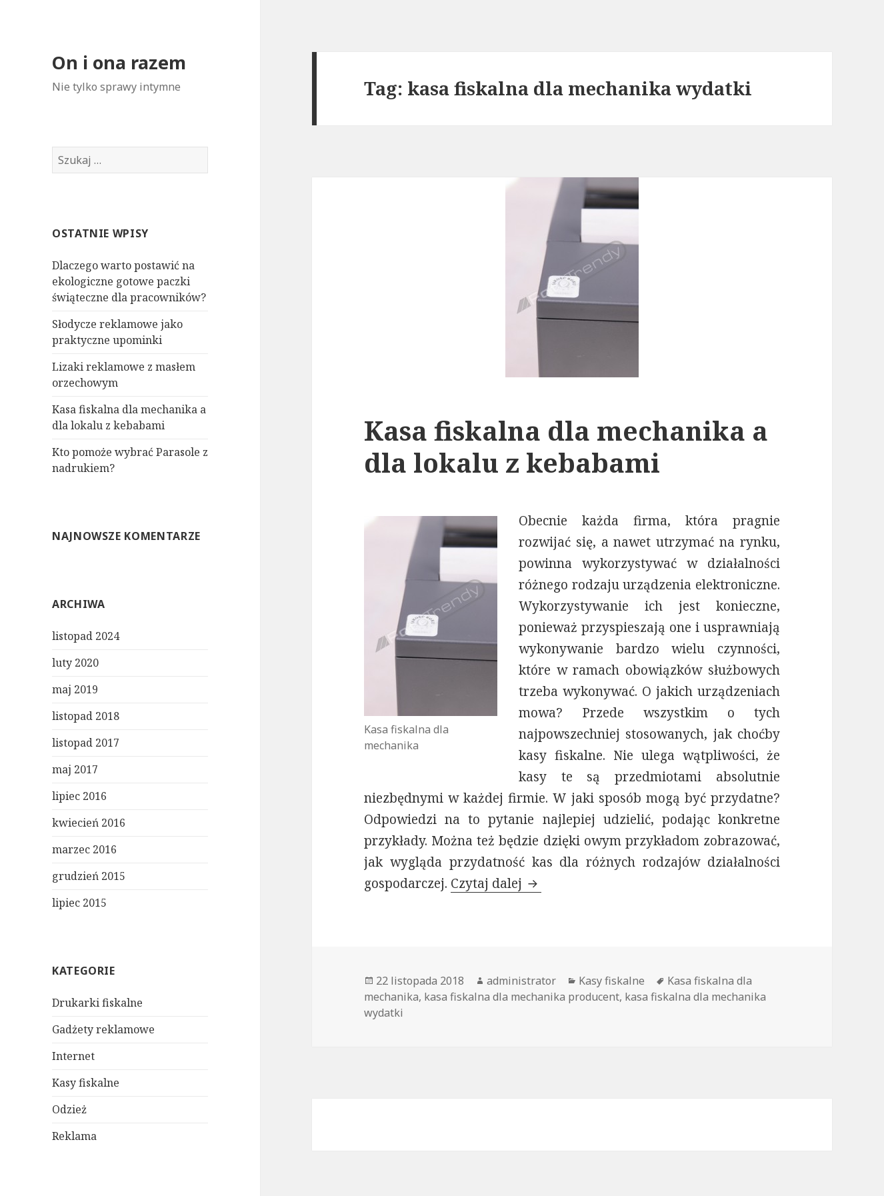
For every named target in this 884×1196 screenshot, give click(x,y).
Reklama (74, 1136)
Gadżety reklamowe (103, 1029)
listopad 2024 (85, 636)
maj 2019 (75, 689)
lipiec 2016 (79, 796)
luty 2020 (75, 662)
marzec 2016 (84, 849)
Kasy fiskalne (85, 1082)
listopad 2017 (85, 742)
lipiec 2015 (79, 902)
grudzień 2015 (88, 876)
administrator (521, 980)
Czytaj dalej (496, 883)
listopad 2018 (85, 716)
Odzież (69, 1109)
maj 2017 (75, 769)
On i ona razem (119, 62)
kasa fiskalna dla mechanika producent (521, 996)
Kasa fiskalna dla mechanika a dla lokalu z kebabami (566, 446)
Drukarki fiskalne (97, 1002)
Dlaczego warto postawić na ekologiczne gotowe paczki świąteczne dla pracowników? (129, 281)
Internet (73, 1056)
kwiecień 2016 (88, 822)
